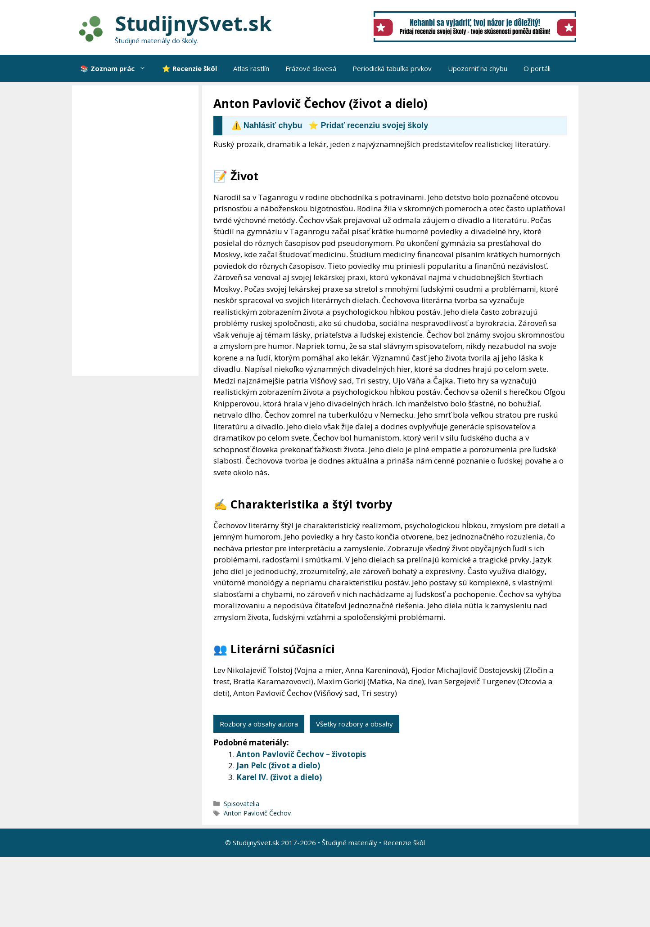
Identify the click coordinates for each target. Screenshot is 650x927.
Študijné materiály (349, 842)
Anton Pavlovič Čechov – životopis (301, 754)
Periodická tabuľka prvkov (392, 68)
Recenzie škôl (404, 842)
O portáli (537, 68)
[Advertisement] (137, 230)
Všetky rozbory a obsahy (354, 723)
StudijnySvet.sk (193, 23)
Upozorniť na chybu (477, 68)
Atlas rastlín (251, 68)
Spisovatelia (241, 803)
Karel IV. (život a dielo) (279, 777)
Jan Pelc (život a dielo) (278, 765)
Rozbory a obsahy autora (259, 723)
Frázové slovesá (310, 68)
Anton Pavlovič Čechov (257, 813)
